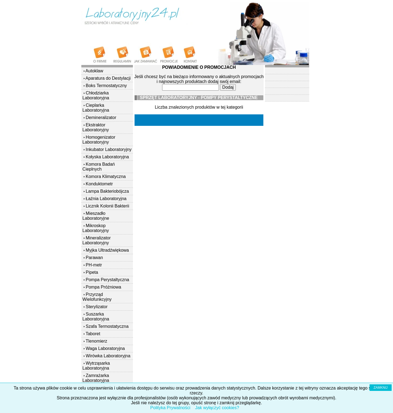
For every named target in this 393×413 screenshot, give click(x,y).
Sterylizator (97, 306)
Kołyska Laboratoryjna (107, 156)
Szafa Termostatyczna (107, 326)
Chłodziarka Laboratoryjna (95, 95)
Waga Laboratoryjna (105, 348)
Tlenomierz (96, 341)
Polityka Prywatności (170, 407)
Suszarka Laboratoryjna (95, 316)
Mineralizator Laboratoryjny (96, 240)
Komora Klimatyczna (106, 176)
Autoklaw (94, 71)
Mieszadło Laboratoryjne (95, 216)
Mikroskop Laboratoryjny (95, 228)
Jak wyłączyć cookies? (217, 407)
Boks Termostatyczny (106, 85)
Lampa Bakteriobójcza (107, 191)
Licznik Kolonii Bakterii (107, 206)
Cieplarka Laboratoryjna (95, 107)
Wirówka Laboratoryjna (108, 355)
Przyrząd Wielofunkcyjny (97, 297)
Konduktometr (99, 184)
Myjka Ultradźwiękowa (107, 250)
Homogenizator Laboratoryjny (98, 139)
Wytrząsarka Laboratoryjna (96, 365)
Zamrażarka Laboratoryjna (95, 378)
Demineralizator (101, 117)
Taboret (93, 333)
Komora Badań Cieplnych (98, 166)
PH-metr (94, 265)
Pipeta (92, 272)
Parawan (94, 257)
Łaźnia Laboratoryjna (106, 198)
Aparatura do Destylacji (107, 78)
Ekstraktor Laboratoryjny (95, 127)
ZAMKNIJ (381, 388)
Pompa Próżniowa (103, 287)
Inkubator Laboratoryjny (109, 149)
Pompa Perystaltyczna (107, 279)
